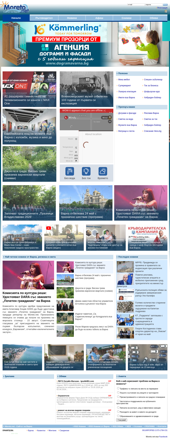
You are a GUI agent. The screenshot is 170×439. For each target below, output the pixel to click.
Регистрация (162, 8)
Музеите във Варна (127, 125)
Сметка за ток (150, 119)
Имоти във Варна (126, 97)
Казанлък (40, 430)
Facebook (163, 437)
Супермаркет (124, 85)
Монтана (51, 430)
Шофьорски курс (151, 91)
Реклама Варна (151, 113)
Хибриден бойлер (152, 97)
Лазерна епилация (126, 91)
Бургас (30, 430)
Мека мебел (123, 79)
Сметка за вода (125, 119)
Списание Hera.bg (152, 131)
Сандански (63, 430)
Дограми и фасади (126, 113)
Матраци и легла (125, 131)
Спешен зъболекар (152, 79)
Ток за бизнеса (150, 85)
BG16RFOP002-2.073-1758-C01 (154, 430)
